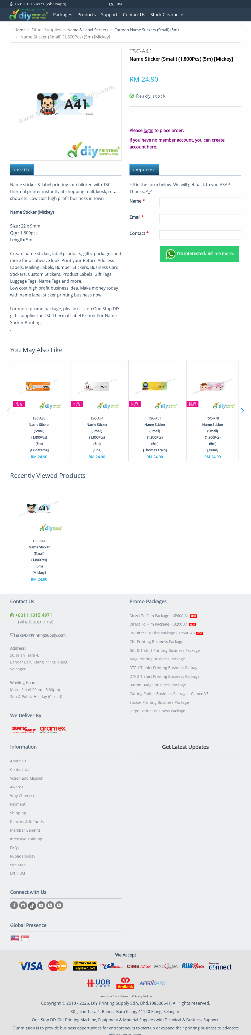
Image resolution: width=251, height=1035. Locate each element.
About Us (18, 760)
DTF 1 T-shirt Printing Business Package (164, 664)
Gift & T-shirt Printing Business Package (164, 647)
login (148, 130)
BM (119, 4)
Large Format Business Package (157, 705)
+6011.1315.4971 (31, 615)
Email (136, 217)
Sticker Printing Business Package (159, 697)
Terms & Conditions (113, 990)
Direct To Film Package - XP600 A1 (163, 615)
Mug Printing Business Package (157, 656)
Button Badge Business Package (157, 680)
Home (20, 30)
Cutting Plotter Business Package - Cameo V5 (169, 689)
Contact (139, 233)
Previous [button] (8, 410)
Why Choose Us (23, 793)
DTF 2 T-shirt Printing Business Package (164, 672)
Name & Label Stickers (90, 30)
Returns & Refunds (27, 817)
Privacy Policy (142, 990)
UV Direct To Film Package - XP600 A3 (166, 631)
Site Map (18, 859)
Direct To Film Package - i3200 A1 (162, 623)
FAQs (14, 842)
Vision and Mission (27, 776)
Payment (17, 801)
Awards (16, 785)
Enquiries (144, 169)
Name (137, 201)
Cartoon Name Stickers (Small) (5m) (154, 30)
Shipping (18, 809)
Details (22, 169)
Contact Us (19, 768)
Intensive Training (26, 834)
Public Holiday (22, 850)
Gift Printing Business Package (156, 639)
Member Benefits (25, 826)
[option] (39, 410)
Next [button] (242, 410)
